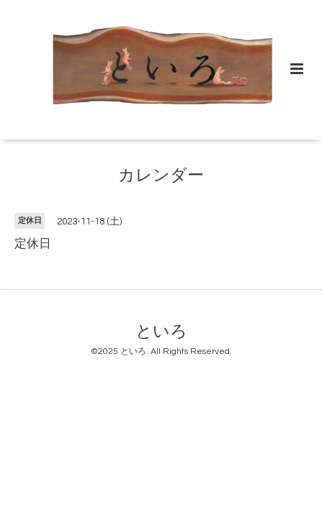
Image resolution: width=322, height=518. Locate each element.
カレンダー (161, 176)
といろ (161, 331)
